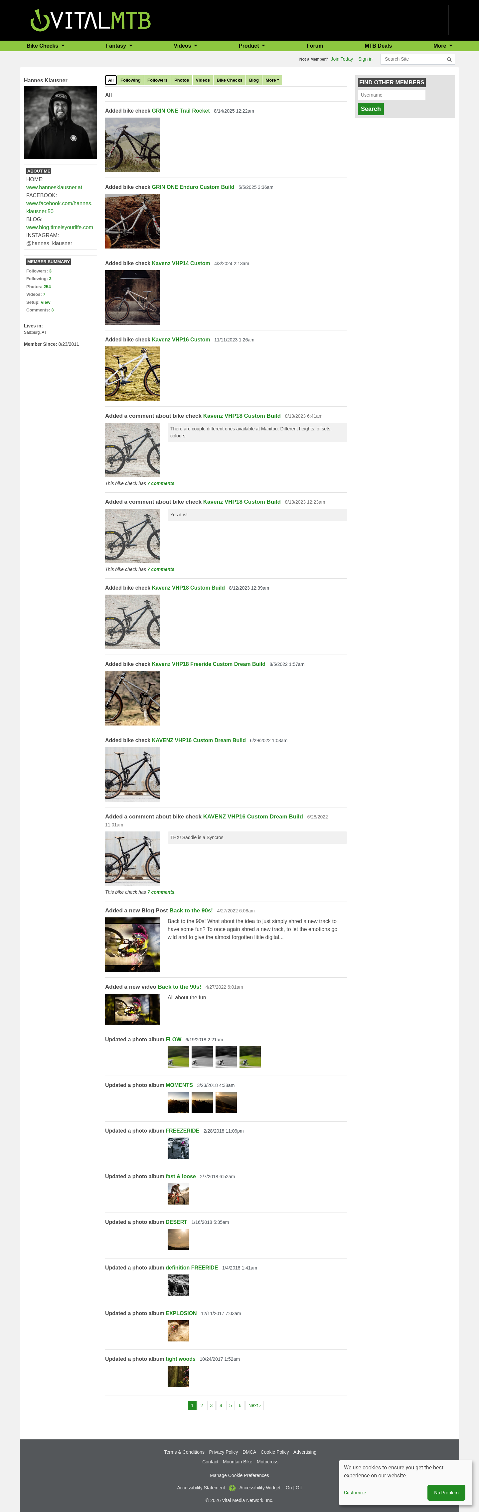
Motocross (267, 1461)
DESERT (176, 1222)
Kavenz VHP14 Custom (181, 263)
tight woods (181, 1359)
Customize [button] (355, 1492)
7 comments (161, 483)
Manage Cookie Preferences (239, 1475)
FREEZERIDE (182, 1131)
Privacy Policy (223, 1452)
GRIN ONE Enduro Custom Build (193, 187)
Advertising (304, 1452)
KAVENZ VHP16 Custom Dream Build (199, 740)
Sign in (365, 59)
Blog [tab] (254, 80)
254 (47, 286)
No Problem (446, 1492)
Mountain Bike (237, 1461)
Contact (210, 1461)
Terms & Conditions (184, 1452)
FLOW (173, 1039)
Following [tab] (130, 80)
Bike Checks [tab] (229, 80)
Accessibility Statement (201, 1487)
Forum (315, 46)
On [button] (289, 1487)
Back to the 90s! (191, 910)
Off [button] (299, 1487)
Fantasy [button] (117, 46)
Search (371, 109)
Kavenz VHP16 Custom (181, 339)
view (45, 302)
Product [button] (249, 46)
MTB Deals (378, 46)
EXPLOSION (181, 1313)
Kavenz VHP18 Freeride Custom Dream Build (208, 664)
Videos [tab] (203, 80)
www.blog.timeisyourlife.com (59, 227)
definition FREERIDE (192, 1267)
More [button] (440, 46)
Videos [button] (183, 46)
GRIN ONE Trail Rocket (181, 111)
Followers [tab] (157, 80)
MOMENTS (179, 1085)
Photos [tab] (181, 80)
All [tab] (111, 80)
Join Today (342, 59)
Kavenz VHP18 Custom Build (242, 416)
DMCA (249, 1452)
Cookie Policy (275, 1452)
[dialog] (405, 1482)
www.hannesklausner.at (54, 187)
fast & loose (181, 1176)
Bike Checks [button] (43, 46)
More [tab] (270, 80)
